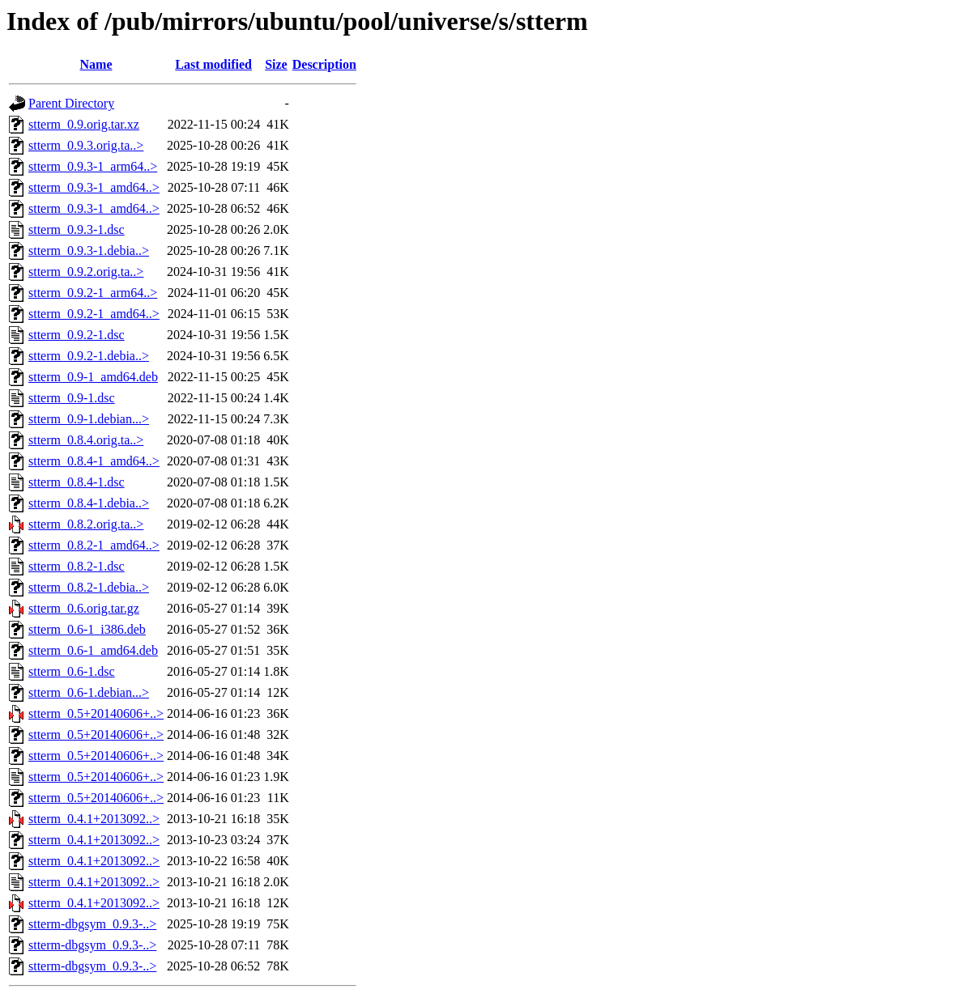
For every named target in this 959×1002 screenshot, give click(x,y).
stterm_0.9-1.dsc (71, 398)
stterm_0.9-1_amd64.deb (93, 377)
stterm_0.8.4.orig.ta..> (85, 440)
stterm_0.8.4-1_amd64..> (94, 461)
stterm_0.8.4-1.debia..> (88, 503)
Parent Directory (71, 103)
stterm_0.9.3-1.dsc (76, 229)
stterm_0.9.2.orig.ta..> (85, 271)
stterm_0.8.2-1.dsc (76, 566)
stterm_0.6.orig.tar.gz (83, 608)
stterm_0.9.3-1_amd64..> (94, 187)
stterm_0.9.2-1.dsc (76, 335)
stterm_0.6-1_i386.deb (87, 629)
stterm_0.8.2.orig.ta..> (85, 524)
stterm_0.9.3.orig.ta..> (85, 145)
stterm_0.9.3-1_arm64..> (92, 166)
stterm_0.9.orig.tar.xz (83, 124)
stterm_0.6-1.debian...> (88, 692)
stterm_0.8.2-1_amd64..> (94, 545)
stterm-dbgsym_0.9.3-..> (92, 924)
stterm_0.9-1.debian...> (88, 419)
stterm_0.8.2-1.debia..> (88, 587)
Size (276, 64)
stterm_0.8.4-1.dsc (76, 482)
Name (96, 64)
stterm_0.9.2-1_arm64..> (92, 292)
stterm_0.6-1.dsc (71, 671)
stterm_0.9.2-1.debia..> (88, 356)
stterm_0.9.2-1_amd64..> (94, 314)
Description (324, 64)
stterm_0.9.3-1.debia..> (88, 250)
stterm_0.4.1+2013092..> (94, 819)
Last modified (213, 64)
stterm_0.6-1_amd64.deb (93, 650)
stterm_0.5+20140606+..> (96, 713)
